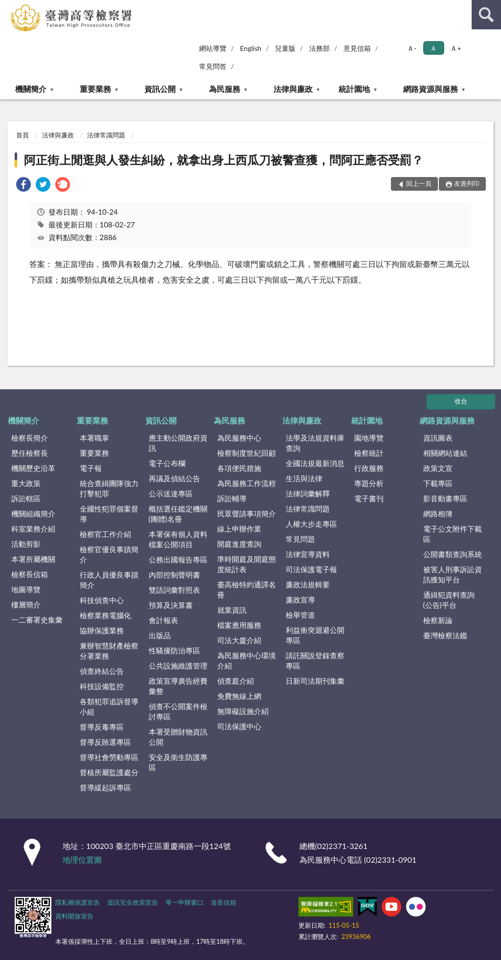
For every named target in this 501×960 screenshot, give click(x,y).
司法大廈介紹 (239, 640)
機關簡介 (30, 88)
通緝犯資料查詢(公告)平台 (449, 599)
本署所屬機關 (33, 559)
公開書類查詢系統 (452, 554)
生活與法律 (304, 478)
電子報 (91, 468)
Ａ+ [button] (455, 48)
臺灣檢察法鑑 (445, 635)
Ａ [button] (433, 48)
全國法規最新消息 (315, 463)
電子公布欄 (167, 463)
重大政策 (26, 483)
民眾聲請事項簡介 (246, 513)
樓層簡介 (26, 604)
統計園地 (354, 88)
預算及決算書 (171, 605)
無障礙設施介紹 (243, 711)
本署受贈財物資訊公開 (178, 736)
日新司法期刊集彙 (315, 680)
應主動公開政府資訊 (178, 442)
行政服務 (369, 468)
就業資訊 (232, 609)
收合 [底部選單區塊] (461, 401)
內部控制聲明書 (174, 574)
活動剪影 (26, 543)
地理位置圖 (82, 859)
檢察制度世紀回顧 (246, 452)
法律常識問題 (106, 135)
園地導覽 (369, 437)
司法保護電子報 (311, 569)
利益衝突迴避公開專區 (315, 635)
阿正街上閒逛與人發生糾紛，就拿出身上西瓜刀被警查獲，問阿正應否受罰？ (223, 160)
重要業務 (95, 88)
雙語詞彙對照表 (174, 589)
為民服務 (224, 88)
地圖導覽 (26, 589)
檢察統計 (369, 452)
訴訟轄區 (26, 498)
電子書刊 (369, 498)
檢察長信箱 (29, 574)
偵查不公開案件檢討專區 (178, 711)
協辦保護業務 (102, 630)
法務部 (319, 48)
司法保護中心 (239, 726)
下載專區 (438, 483)
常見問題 (300, 539)
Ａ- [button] (411, 48)
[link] (23, 185)
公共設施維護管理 (178, 665)
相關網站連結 (445, 452)
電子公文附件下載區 (452, 533)
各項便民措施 (239, 468)
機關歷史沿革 (33, 468)
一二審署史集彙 (37, 619)
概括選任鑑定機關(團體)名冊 (178, 513)
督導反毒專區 (102, 726)
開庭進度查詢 (239, 543)
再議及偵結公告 (174, 478)
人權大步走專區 (311, 523)
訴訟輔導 (232, 498)
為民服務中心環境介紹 (246, 660)
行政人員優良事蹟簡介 (109, 579)
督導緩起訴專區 (105, 787)
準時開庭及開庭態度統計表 (246, 564)
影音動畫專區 (445, 498)
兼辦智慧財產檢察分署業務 (109, 650)
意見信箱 (357, 48)
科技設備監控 (102, 686)
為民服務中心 (239, 437)
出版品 (160, 635)
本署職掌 (94, 437)
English (250, 48)
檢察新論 (438, 620)
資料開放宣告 (74, 916)
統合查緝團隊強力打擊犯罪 (109, 488)
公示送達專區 (171, 493)
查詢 (486, 14)
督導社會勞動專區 (109, 757)
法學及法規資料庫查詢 (315, 442)
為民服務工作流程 (246, 483)
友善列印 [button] (466, 183)
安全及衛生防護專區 (178, 762)
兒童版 (285, 48)
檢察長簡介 (29, 437)
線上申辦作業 (239, 528)
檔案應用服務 (239, 625)
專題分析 (369, 483)
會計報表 (163, 620)
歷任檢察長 (29, 452)
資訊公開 (160, 88)
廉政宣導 (300, 599)
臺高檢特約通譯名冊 (246, 589)
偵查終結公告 (102, 671)
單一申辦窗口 (184, 902)
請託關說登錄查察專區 (315, 660)
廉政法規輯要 (308, 584)
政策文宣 (438, 468)
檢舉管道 (300, 614)
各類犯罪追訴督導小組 (109, 706)
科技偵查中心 (102, 600)
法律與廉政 (293, 88)
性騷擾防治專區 (174, 650)
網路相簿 (438, 513)
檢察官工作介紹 (105, 534)
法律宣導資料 (308, 554)
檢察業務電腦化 (105, 615)
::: (7, 7)
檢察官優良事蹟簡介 (109, 554)
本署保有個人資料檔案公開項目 (178, 539)
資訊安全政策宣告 (132, 902)
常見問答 (213, 66)
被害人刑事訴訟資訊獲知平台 (452, 574)
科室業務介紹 (33, 528)
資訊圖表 (438, 437)
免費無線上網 (239, 696)
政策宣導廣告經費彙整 (178, 685)
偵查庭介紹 (235, 680)
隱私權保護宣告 (77, 902)
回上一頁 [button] (419, 183)
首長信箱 (223, 902)
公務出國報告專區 (178, 559)
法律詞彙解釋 (308, 493)
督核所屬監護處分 (109, 772)
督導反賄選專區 (105, 741)
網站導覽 (213, 48)
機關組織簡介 (33, 513)
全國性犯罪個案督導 (109, 513)
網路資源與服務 (430, 88)
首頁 (22, 135)
